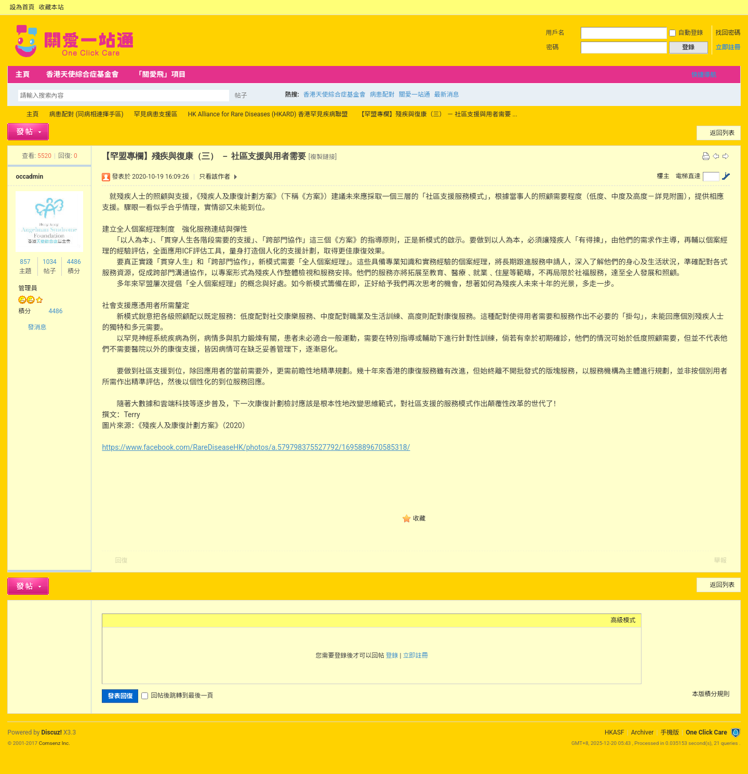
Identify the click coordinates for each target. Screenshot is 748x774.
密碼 (552, 47)
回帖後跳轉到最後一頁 (177, 695)
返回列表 (722, 133)
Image (133, 620)
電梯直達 (688, 176)
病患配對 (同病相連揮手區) (86, 114)
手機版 (669, 732)
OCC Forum (11, 114)
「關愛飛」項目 (160, 74)
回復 (121, 560)
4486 (74, 261)
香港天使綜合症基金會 (82, 74)
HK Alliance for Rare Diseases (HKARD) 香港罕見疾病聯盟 (268, 114)
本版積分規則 (711, 694)
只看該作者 (214, 176)
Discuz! (52, 732)
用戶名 (555, 32)
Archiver (642, 732)
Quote (159, 620)
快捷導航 (703, 74)
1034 (50, 261)
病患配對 (382, 94)
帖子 (240, 95)
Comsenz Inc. (54, 743)
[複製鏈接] (323, 157)
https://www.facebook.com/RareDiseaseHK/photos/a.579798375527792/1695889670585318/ (256, 447)
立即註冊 (728, 47)
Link (146, 620)
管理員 (27, 288)
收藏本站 (50, 7)
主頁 (22, 74)
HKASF (614, 732)
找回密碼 (728, 32)
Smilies (185, 620)
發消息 (37, 327)
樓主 (663, 176)
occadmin (29, 176)
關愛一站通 (414, 94)
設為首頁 (21, 7)
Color (120, 620)
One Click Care (706, 732)
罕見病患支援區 (156, 114)
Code (172, 620)
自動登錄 (686, 32)
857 (25, 261)
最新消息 (446, 94)
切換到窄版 (735, 7)
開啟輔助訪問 (726, 7)
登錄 (392, 655)
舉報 (720, 560)
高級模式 (623, 620)
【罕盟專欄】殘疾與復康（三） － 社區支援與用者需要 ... (437, 114)
